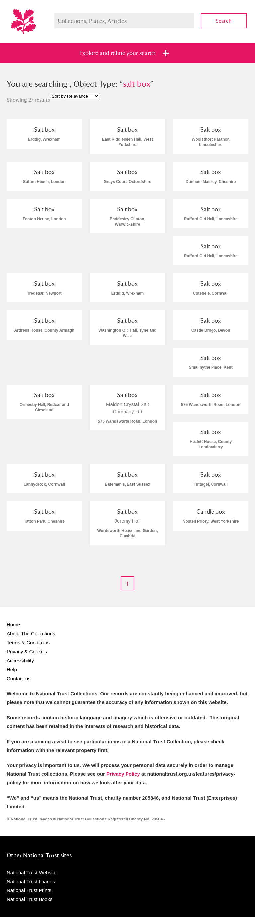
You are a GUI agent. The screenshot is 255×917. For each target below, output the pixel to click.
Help (12, 669)
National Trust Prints (29, 890)
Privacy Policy (123, 774)
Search (224, 21)
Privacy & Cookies (27, 651)
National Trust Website (32, 872)
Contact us (19, 678)
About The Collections (31, 633)
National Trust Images (31, 881)
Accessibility (20, 660)
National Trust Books (29, 899)
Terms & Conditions (28, 642)
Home (13, 624)
